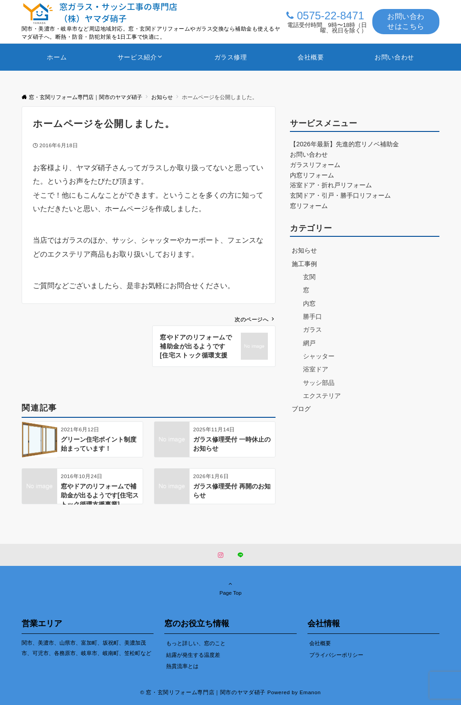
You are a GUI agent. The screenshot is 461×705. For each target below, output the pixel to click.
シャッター (318, 356)
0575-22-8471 (330, 15)
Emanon (310, 692)
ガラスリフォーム (315, 164)
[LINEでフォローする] (240, 555)
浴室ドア (315, 369)
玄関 (309, 276)
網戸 (309, 343)
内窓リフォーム (312, 175)
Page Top (230, 588)
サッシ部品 (318, 382)
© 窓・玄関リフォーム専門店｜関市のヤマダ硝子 (203, 692)
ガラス (312, 329)
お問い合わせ (309, 154)
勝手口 (312, 316)
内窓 (309, 303)
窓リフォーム (309, 205)
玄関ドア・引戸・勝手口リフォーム (340, 195)
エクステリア (322, 395)
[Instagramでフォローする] (220, 555)
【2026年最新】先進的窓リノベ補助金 (344, 144)
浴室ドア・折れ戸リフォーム (331, 185)
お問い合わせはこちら (406, 21)
